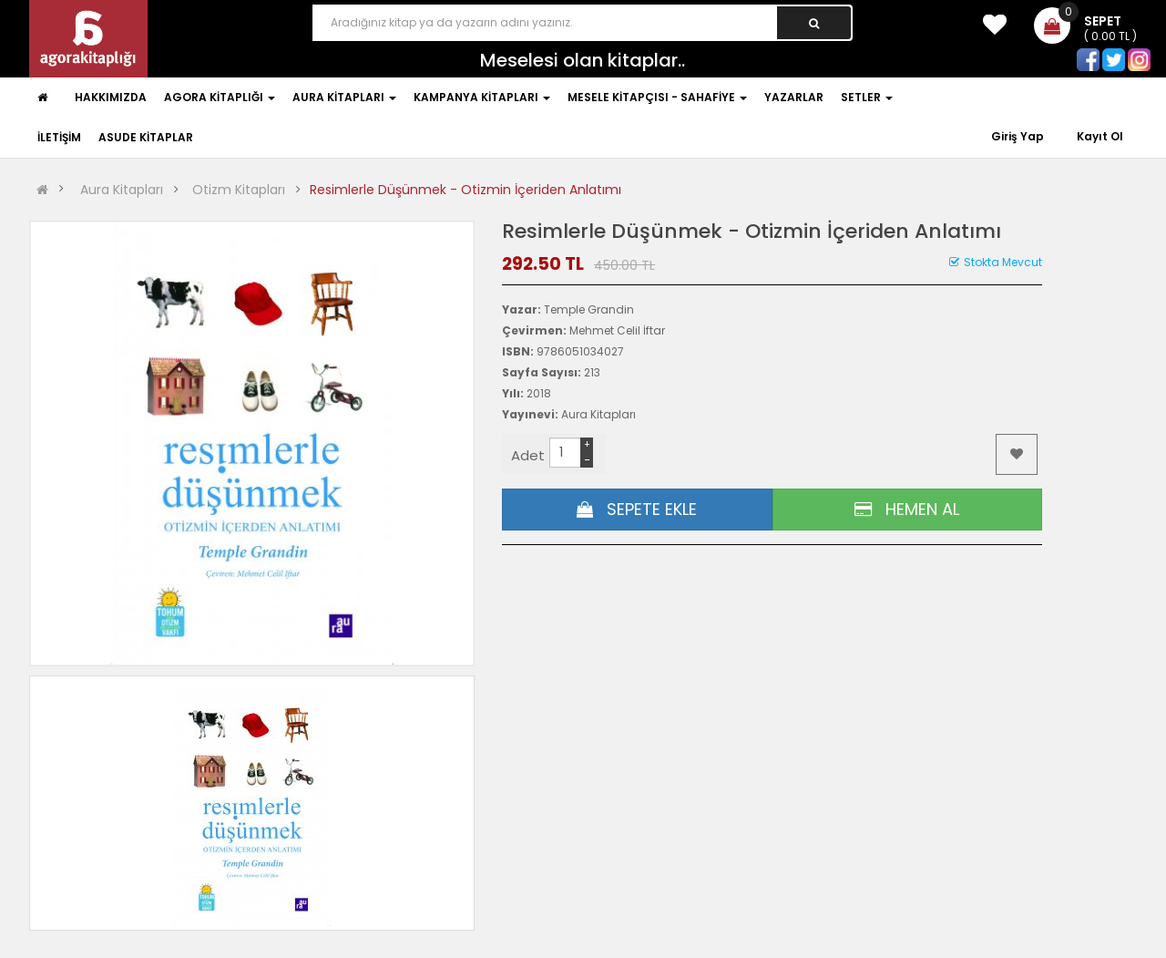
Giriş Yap (1019, 136)
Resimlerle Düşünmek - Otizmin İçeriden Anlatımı (465, 189)
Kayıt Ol (1100, 136)
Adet (528, 455)
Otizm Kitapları (238, 189)
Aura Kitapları (121, 189)
